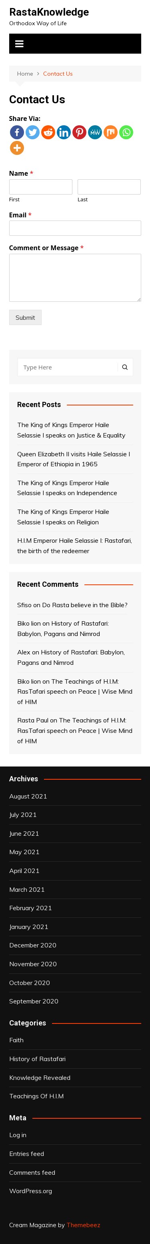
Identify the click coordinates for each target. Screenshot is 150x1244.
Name (21, 173)
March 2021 (27, 889)
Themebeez (83, 1225)
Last (83, 199)
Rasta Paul (32, 720)
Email (20, 215)
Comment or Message (46, 248)
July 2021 (23, 815)
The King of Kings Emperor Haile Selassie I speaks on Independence (67, 488)
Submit (25, 317)
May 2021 (24, 852)
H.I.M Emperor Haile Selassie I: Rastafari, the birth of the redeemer (74, 545)
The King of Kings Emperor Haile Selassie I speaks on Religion (63, 517)
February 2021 (30, 908)
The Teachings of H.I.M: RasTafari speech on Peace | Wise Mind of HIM (74, 691)
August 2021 (28, 796)
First (14, 199)
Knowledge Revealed (39, 1077)
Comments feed (32, 1172)
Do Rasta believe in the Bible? (85, 605)
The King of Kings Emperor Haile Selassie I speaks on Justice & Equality (71, 430)
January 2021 (28, 927)
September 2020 (33, 1001)
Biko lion (29, 623)
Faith (16, 1040)
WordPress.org (30, 1191)
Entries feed (26, 1154)
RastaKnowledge (49, 12)
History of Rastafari (37, 1059)
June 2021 (24, 833)
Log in (17, 1135)
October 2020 (29, 983)
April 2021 (24, 871)
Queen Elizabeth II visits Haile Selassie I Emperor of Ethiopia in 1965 (73, 459)
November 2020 (33, 964)
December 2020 (32, 945)
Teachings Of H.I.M (36, 1096)
